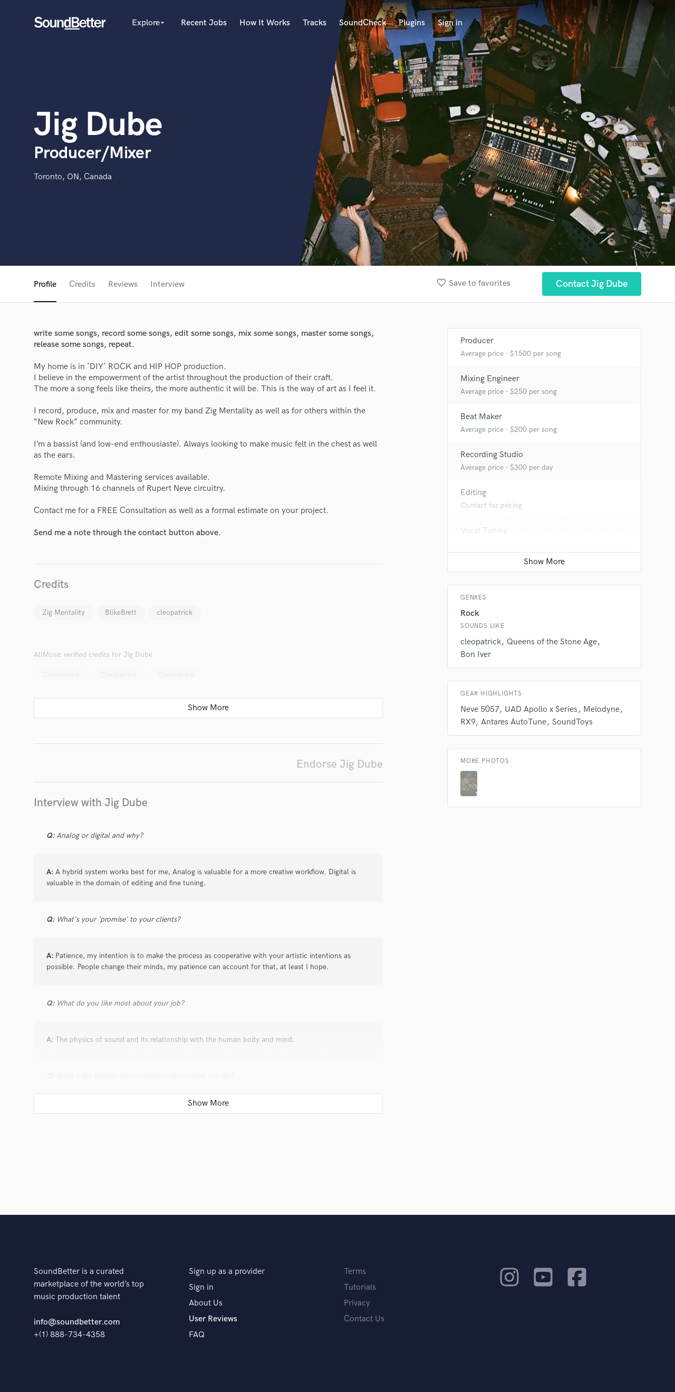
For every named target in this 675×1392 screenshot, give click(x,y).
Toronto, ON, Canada (73, 177)
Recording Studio (491, 455)
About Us (206, 1303)
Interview (167, 284)
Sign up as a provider (227, 1272)
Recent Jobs (204, 23)
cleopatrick (174, 612)
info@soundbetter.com (77, 1322)
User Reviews (213, 1319)
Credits (82, 284)
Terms (355, 1272)
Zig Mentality (63, 612)
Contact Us (364, 1319)
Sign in (450, 23)
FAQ (197, 1335)
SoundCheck (362, 23)
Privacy (357, 1303)
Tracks (314, 23)
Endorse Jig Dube (339, 764)
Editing (473, 493)
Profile (45, 284)
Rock (469, 613)
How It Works (264, 23)
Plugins (412, 23)
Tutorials (360, 1287)
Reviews (123, 284)
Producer (477, 341)
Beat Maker (481, 417)
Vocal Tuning (484, 531)
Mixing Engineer (489, 379)
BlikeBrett (121, 612)
